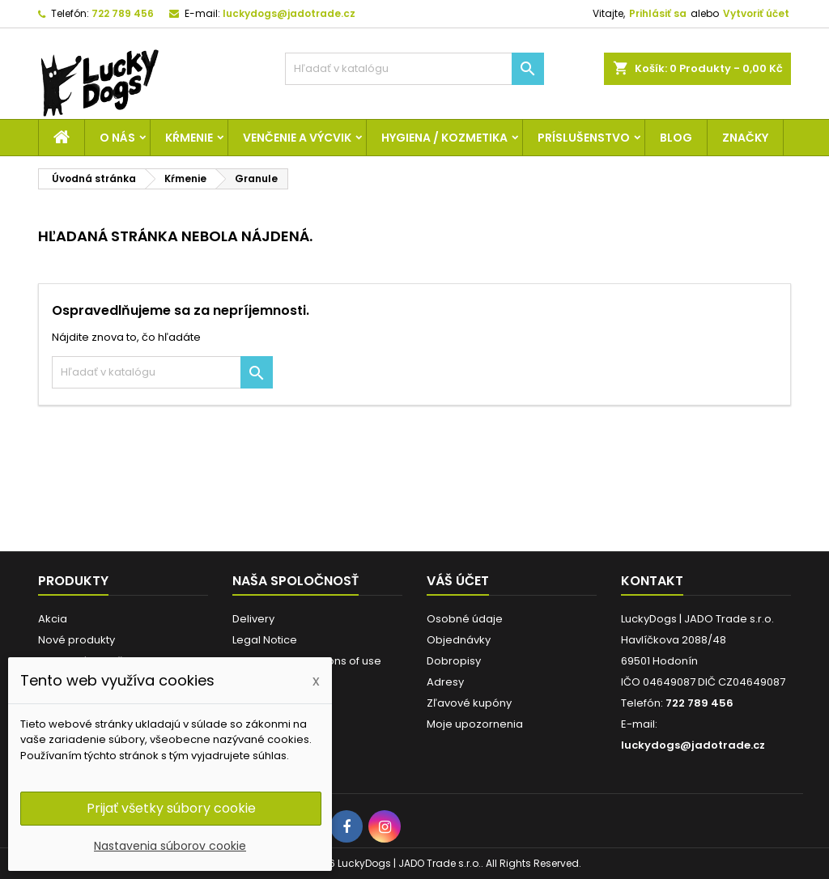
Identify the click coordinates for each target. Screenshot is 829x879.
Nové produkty (76, 640)
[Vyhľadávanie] (414, 69)
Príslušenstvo (584, 138)
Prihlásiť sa (658, 13)
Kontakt (652, 580)
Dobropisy (454, 661)
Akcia (52, 618)
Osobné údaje (465, 618)
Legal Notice (264, 640)
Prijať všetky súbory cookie (171, 808)
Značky (745, 138)
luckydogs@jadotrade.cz (289, 13)
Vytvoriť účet (756, 13)
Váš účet (458, 580)
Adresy (445, 682)
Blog (676, 138)
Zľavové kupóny (469, 703)
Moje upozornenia (475, 724)
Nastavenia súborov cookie (170, 846)
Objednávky (459, 640)
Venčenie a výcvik (297, 138)
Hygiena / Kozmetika (444, 138)
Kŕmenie (189, 138)
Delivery (253, 618)
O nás (117, 138)
